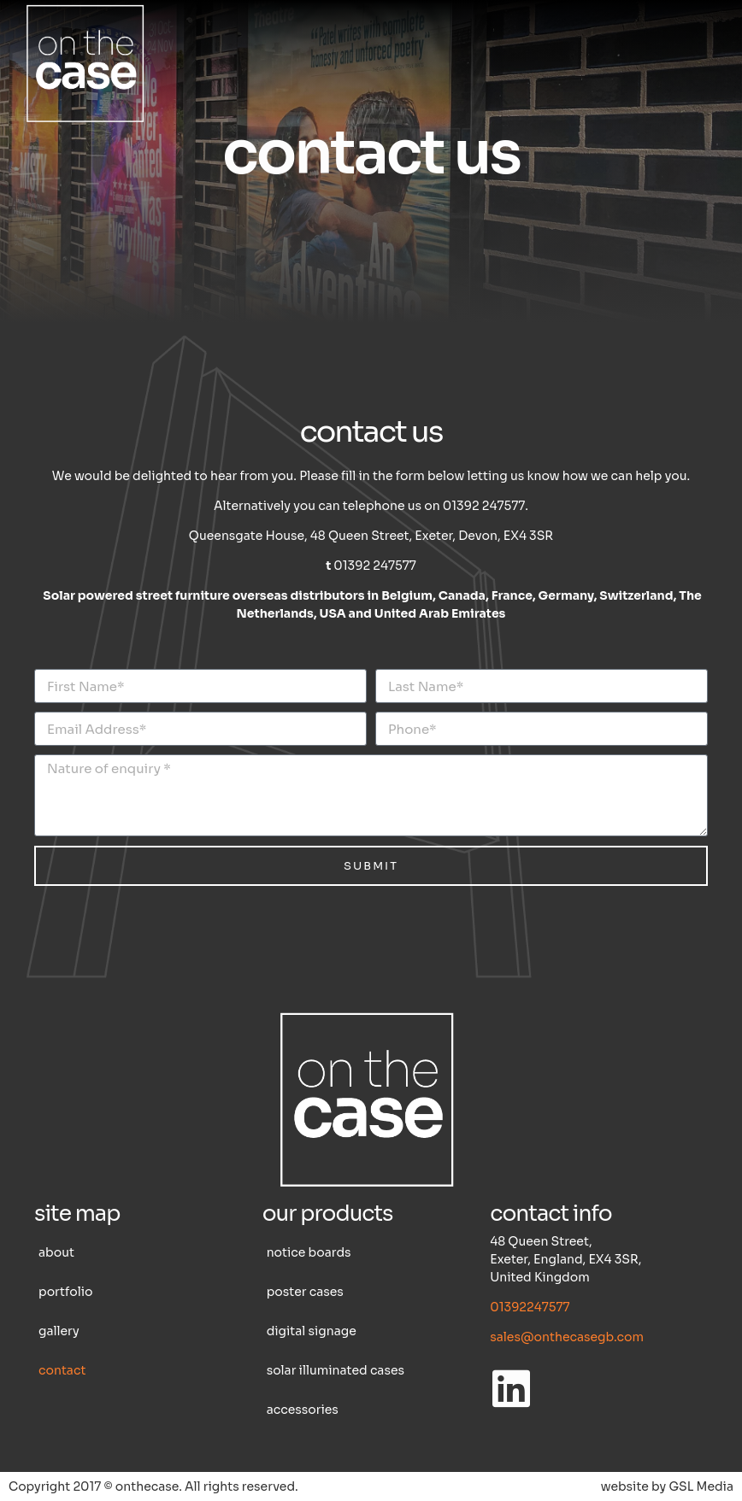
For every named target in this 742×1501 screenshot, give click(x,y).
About (56, 1252)
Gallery (59, 1331)
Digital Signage (311, 1331)
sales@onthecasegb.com (567, 1337)
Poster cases (305, 1291)
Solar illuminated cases (335, 1370)
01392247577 (529, 1307)
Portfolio (65, 1291)
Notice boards (309, 1252)
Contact (61, 1370)
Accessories (303, 1409)
